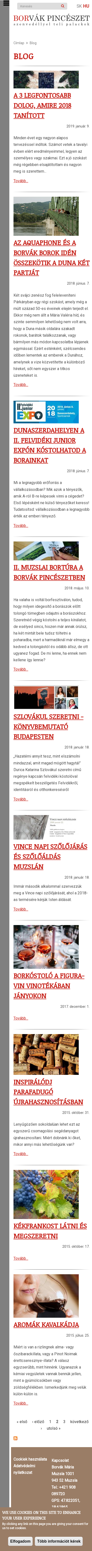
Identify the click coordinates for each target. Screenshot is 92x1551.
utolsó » (54, 1428)
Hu (86, 6)
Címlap (18, 43)
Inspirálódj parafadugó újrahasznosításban (48, 1092)
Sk (79, 6)
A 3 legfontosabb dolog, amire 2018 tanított (42, 105)
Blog (33, 43)
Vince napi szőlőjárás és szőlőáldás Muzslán (50, 856)
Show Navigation (6, 3)
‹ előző (38, 1421)
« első (22, 1421)
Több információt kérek (58, 1541)
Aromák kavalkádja (46, 1324)
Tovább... (20, 181)
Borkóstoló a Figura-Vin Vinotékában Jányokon (48, 985)
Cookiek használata (30, 1459)
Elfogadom (20, 1541)
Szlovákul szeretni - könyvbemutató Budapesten (48, 726)
